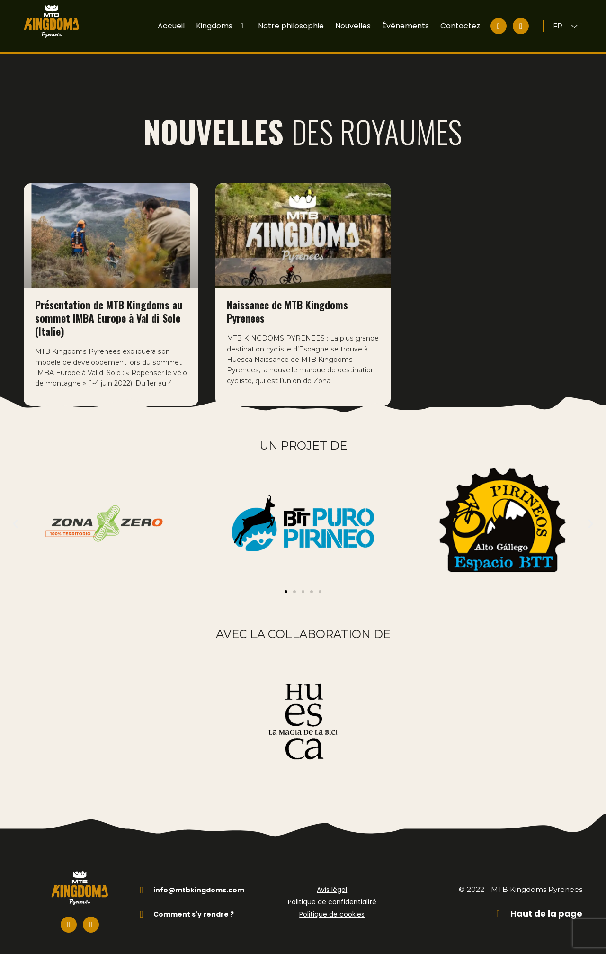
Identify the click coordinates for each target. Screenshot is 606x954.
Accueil (171, 25)
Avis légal (332, 882)
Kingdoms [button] (221, 26)
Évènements (405, 25)
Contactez (460, 25)
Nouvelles (353, 25)
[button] (15, 516)
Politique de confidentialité (332, 895)
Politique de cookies (332, 907)
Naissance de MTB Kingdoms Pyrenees (287, 289)
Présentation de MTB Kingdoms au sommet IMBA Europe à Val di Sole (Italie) (108, 296)
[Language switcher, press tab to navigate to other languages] (565, 26)
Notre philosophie (291, 25)
